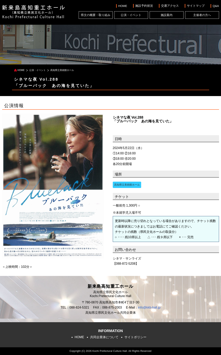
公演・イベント (131, 15)
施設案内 (167, 15)
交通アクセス (170, 5)
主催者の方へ (202, 15)
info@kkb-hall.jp (149, 307)
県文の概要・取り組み (95, 15)
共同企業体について (104, 337)
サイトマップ (196, 5)
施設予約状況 (144, 5)
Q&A (216, 6)
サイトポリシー (135, 337)
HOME (122, 6)
